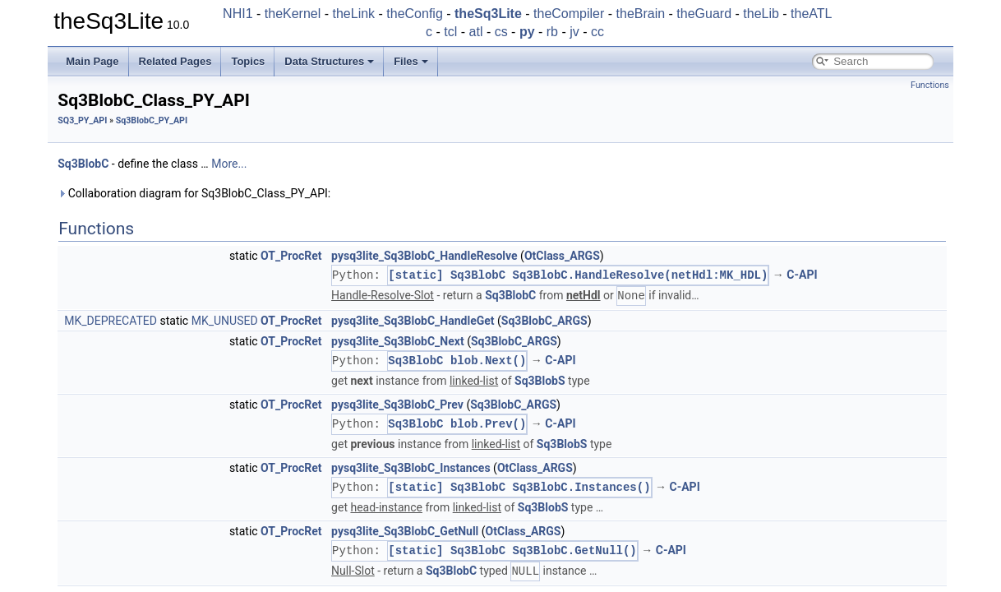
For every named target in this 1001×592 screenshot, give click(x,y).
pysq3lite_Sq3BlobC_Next (397, 341)
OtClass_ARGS (562, 255)
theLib (761, 14)
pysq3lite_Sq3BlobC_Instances (411, 467)
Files (411, 61)
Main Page (92, 61)
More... (229, 163)
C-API (801, 275)
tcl (450, 32)
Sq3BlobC (83, 163)
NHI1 (237, 14)
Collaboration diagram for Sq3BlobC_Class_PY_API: (194, 193)
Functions (930, 85)
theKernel (293, 14)
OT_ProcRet (291, 255)
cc (597, 32)
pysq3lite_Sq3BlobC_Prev (397, 404)
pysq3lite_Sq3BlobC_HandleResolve (424, 255)
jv (574, 32)
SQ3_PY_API (82, 120)
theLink (354, 14)
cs (501, 32)
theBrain (641, 14)
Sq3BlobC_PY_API (151, 120)
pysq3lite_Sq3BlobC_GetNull (404, 531)
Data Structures (329, 61)
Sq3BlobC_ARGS (544, 320)
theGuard (703, 14)
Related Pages (175, 61)
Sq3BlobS (539, 380)
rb (552, 32)
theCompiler (568, 14)
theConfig (414, 14)
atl (476, 32)
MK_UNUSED (224, 320)
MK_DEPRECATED (110, 320)
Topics (248, 61)
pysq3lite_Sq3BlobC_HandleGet (412, 320)
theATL (811, 14)
